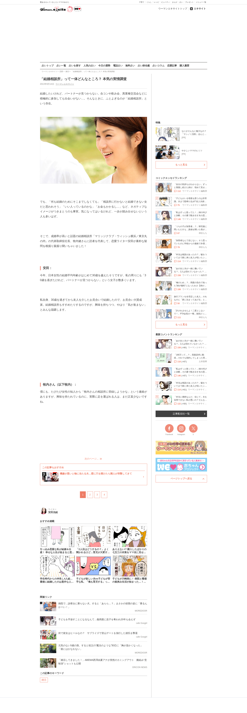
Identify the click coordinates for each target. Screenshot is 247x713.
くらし (149, 2)
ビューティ (165, 2)
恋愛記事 (172, 65)
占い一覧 (61, 65)
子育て (141, 2)
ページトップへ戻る (181, 478)
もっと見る (181, 164)
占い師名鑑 (144, 65)
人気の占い (90, 65)
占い (181, 2)
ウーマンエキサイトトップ (172, 8)
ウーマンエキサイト (64, 84)
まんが (174, 2)
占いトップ (48, 65)
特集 (158, 122)
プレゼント (189, 2)
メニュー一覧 (201, 2)
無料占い (130, 65)
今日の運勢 (104, 65)
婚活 (44, 679)
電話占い (118, 65)
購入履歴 (184, 65)
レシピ (156, 2)
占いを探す (75, 65)
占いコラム (158, 65)
